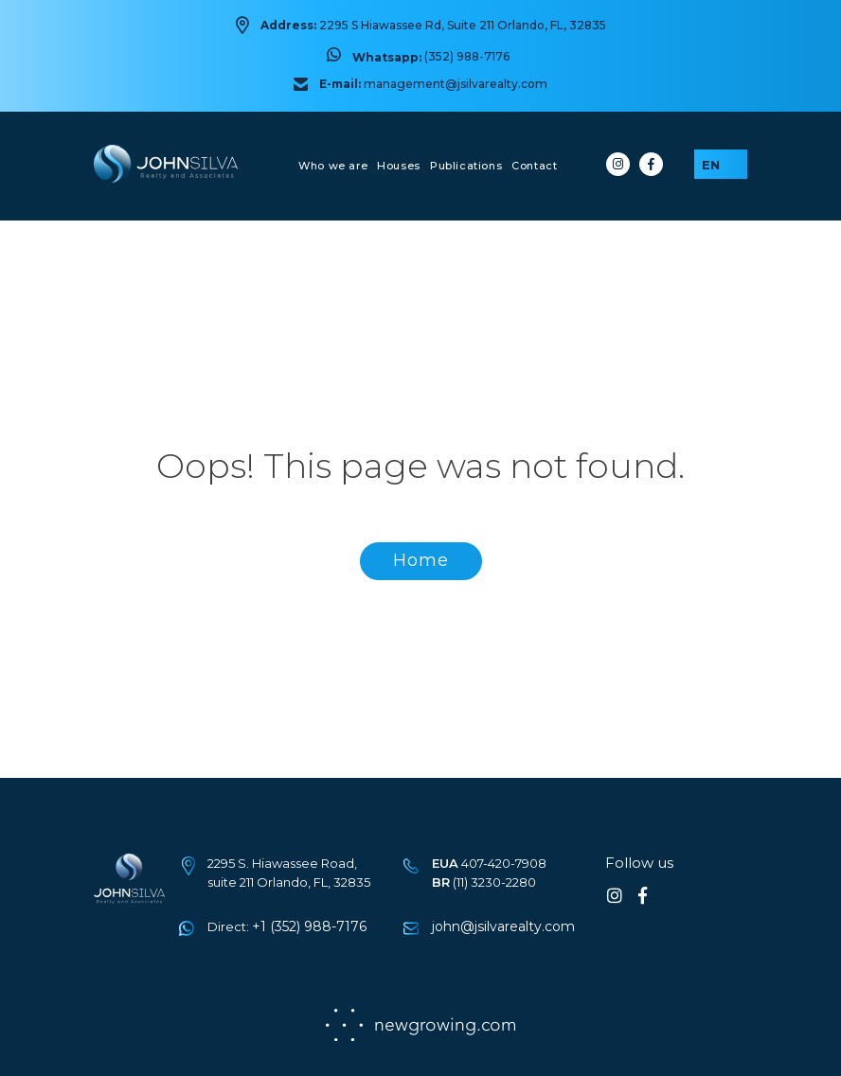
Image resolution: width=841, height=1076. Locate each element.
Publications (466, 165)
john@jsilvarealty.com (503, 926)
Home (421, 560)
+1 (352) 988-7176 (309, 926)
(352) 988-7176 (467, 56)
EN (711, 164)
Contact (534, 165)
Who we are (332, 165)
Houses (398, 165)
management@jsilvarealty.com (455, 84)
